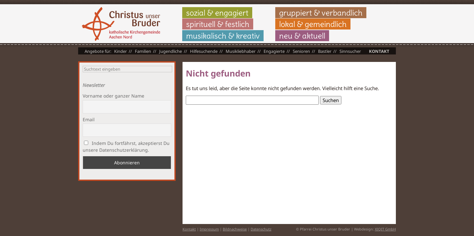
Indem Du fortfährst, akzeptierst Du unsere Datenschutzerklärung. (126, 146)
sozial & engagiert (217, 13)
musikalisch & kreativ (223, 36)
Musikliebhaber (240, 51)
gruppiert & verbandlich (320, 13)
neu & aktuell (302, 36)
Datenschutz (261, 229)
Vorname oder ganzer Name (113, 96)
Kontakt (379, 51)
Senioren (301, 51)
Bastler (324, 51)
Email (89, 119)
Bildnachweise (235, 229)
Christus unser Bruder (121, 24)
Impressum (209, 229)
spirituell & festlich (217, 24)
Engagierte (274, 51)
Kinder (120, 51)
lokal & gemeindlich (313, 24)
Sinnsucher (350, 51)
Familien (143, 51)
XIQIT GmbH (385, 229)
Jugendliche (170, 51)
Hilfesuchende (204, 51)
